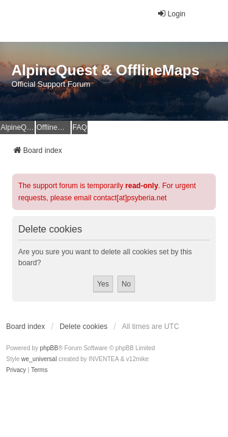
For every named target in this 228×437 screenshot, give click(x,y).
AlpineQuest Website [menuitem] (18, 127)
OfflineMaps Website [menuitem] (53, 127)
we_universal (39, 359)
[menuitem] (16, 370)
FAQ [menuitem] (79, 127)
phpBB (49, 348)
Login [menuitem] (171, 13)
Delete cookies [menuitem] (84, 326)
